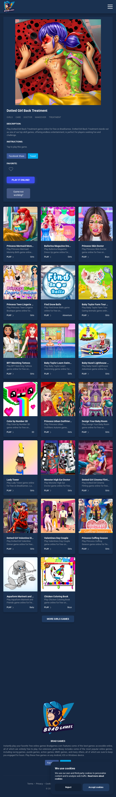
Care (18, 117)
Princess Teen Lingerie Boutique (24, 304)
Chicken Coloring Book (56, 596)
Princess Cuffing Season (95, 538)
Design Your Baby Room (94, 421)
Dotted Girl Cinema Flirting (96, 479)
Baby (32, 607)
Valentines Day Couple (56, 538)
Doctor (28, 117)
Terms (30, 783)
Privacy (39, 783)
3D (33, 432)
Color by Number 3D (17, 421)
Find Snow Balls (52, 304)
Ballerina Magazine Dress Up (59, 246)
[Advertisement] (58, 657)
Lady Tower (13, 479)
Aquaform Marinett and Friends (23, 596)
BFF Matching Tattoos (18, 363)
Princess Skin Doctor (93, 246)
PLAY (9, 257)
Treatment (55, 117)
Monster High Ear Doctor (57, 479)
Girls (10, 117)
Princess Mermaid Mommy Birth (24, 246)
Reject (68, 787)
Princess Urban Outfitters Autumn (62, 421)
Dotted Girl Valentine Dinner (22, 538)
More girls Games (58, 619)
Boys (107, 257)
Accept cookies (96, 787)
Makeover (40, 117)
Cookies (49, 783)
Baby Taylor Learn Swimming (59, 363)
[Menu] (110, 7)
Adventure (67, 315)
